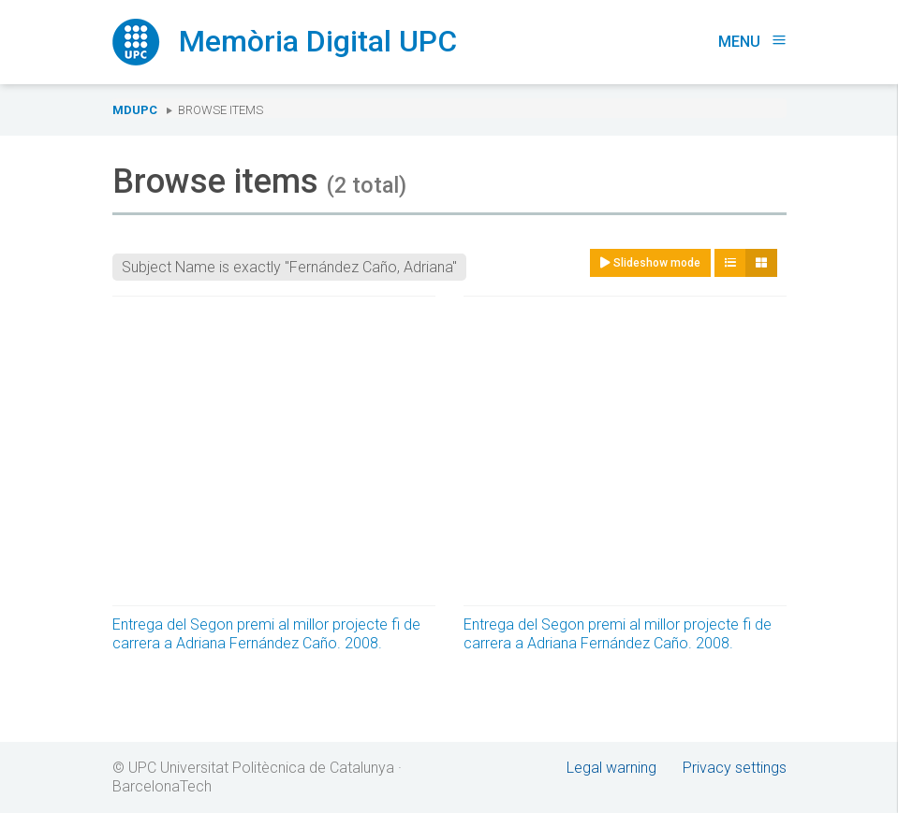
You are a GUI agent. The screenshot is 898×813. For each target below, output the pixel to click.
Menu (752, 42)
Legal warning (611, 768)
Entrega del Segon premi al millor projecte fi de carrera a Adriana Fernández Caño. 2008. (266, 634)
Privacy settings (735, 768)
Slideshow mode (650, 262)
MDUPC (134, 110)
